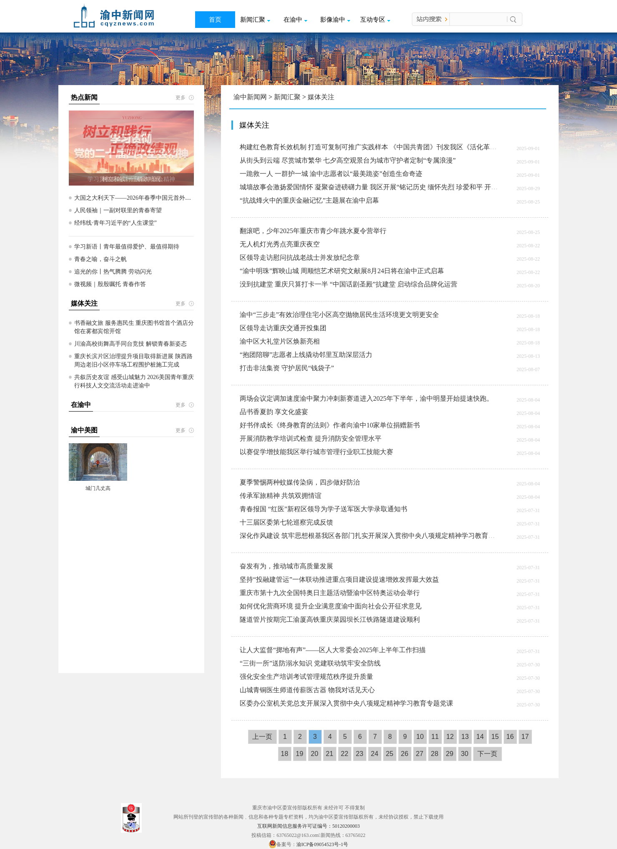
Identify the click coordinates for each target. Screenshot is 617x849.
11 (435, 736)
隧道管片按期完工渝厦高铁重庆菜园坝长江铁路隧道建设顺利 (330, 619)
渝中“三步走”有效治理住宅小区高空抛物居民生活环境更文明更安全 (339, 314)
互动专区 (375, 19)
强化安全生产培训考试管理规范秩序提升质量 (306, 676)
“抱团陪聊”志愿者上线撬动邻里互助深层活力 (306, 354)
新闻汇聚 (255, 19)
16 (510, 736)
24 (375, 753)
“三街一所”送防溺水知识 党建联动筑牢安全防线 (310, 663)
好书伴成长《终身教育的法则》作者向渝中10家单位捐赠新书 (330, 425)
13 (465, 736)
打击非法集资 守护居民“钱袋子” (287, 368)
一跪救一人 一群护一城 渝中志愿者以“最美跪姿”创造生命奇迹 (331, 173)
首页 (215, 19)
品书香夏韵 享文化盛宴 (274, 411)
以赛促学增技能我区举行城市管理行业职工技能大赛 (316, 451)
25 (390, 753)
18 (284, 753)
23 (360, 753)
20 (315, 753)
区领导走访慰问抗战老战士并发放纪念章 (300, 257)
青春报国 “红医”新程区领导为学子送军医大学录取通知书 (323, 508)
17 (525, 736)
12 (450, 736)
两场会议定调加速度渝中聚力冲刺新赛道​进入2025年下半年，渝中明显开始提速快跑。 (366, 398)
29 (450, 753)
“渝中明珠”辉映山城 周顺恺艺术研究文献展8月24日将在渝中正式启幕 (342, 270)
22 (345, 753)
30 (465, 753)
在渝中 (295, 19)
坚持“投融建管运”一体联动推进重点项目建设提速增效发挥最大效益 (339, 579)
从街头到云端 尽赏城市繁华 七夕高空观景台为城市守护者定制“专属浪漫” (348, 160)
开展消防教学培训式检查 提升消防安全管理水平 (310, 438)
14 (480, 736)
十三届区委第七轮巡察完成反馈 (286, 522)
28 (435, 753)
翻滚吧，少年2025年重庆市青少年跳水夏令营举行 (313, 230)
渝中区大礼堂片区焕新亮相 (280, 341)
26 (405, 753)
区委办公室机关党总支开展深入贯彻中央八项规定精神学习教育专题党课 (346, 703)
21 (330, 753)
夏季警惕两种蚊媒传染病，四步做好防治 (300, 482)
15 (495, 736)
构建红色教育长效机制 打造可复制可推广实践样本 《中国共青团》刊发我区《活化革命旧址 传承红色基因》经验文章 (412, 147)
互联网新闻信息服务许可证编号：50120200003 (308, 826)
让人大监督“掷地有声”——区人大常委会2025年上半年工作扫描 (333, 649)
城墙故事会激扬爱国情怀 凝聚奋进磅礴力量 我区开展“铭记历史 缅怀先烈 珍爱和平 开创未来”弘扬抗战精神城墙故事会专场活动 (427, 187)
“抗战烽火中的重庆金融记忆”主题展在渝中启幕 (309, 200)
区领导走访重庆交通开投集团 (283, 328)
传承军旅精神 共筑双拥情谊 (280, 495)
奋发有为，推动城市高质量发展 (286, 566)
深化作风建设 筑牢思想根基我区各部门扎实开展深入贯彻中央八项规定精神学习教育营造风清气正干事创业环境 (404, 535)
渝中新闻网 (250, 96)
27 (420, 753)
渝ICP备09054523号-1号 (322, 844)
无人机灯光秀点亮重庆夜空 (280, 244)
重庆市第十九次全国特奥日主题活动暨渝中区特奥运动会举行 (330, 592)
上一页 (262, 736)
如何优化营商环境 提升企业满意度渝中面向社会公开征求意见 (330, 606)
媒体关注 (321, 96)
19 (299, 753)
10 (420, 736)
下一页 (487, 753)
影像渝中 (335, 19)
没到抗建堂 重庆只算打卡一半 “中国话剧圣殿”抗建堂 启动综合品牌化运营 (348, 284)
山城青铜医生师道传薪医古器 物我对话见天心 (307, 689)
